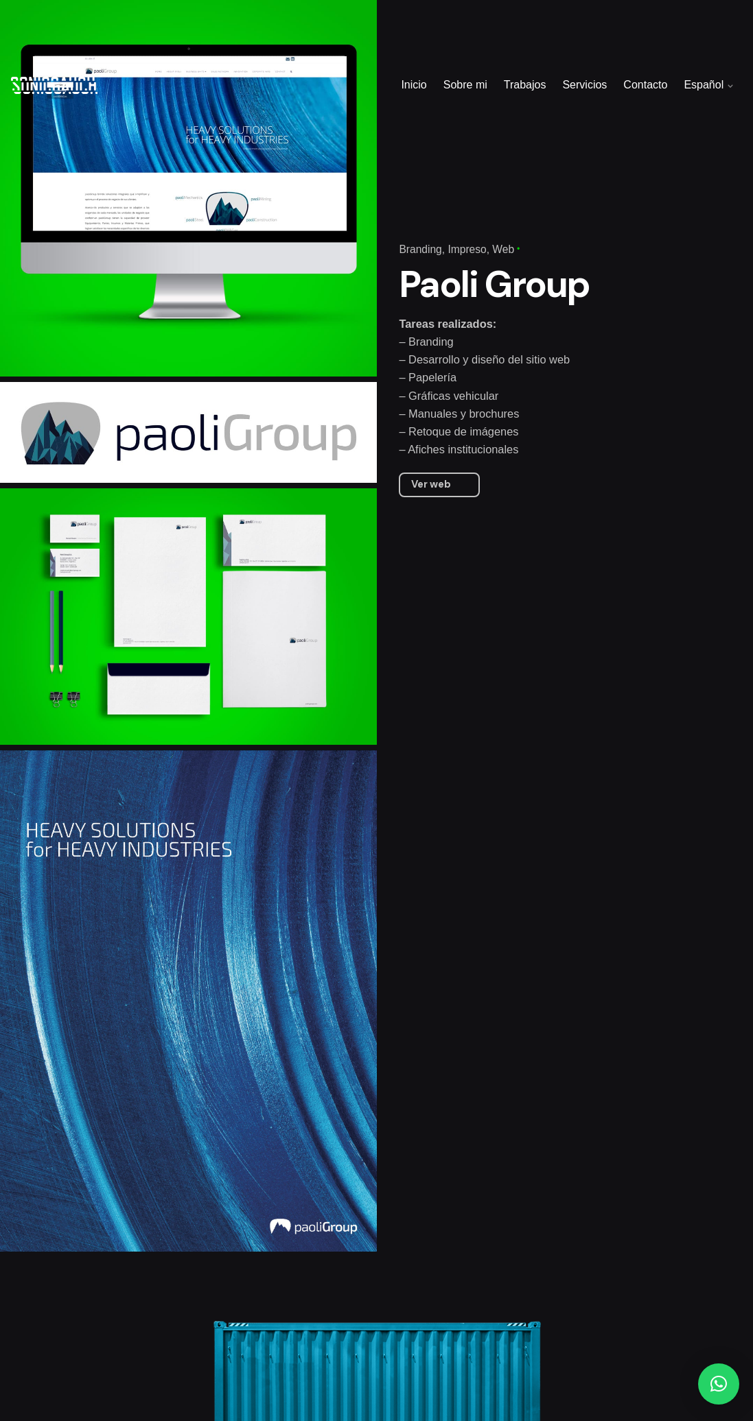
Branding (420, 249)
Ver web (431, 484)
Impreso (467, 249)
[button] (718, 1384)
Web (503, 249)
